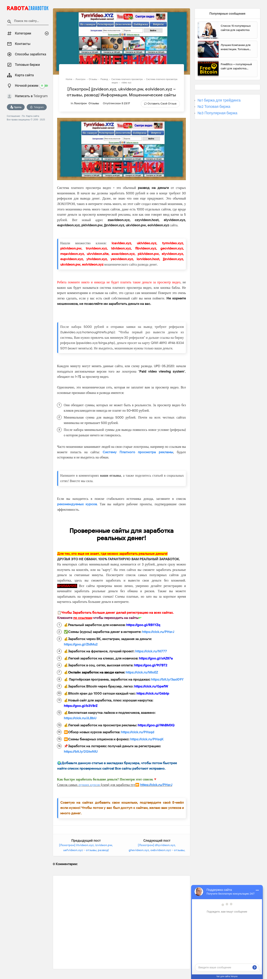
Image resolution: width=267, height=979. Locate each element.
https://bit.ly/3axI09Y (167, 679)
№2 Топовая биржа (214, 106)
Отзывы (93, 103)
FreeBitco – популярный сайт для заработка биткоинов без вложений (237, 66)
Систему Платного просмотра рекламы (138, 452)
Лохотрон (80, 103)
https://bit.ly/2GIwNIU (81, 752)
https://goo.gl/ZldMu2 (81, 644)
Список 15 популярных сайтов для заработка (236, 28)
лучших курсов (89, 785)
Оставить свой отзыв (161, 103)
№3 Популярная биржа (217, 113)
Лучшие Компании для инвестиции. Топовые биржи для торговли (236, 47)
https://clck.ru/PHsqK (147, 739)
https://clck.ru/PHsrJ (158, 632)
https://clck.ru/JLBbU (80, 718)
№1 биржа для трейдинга (219, 100)
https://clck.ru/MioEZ (142, 672)
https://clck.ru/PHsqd (137, 732)
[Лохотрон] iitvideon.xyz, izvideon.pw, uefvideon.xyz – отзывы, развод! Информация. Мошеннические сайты (86, 850)
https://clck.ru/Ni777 (151, 651)
